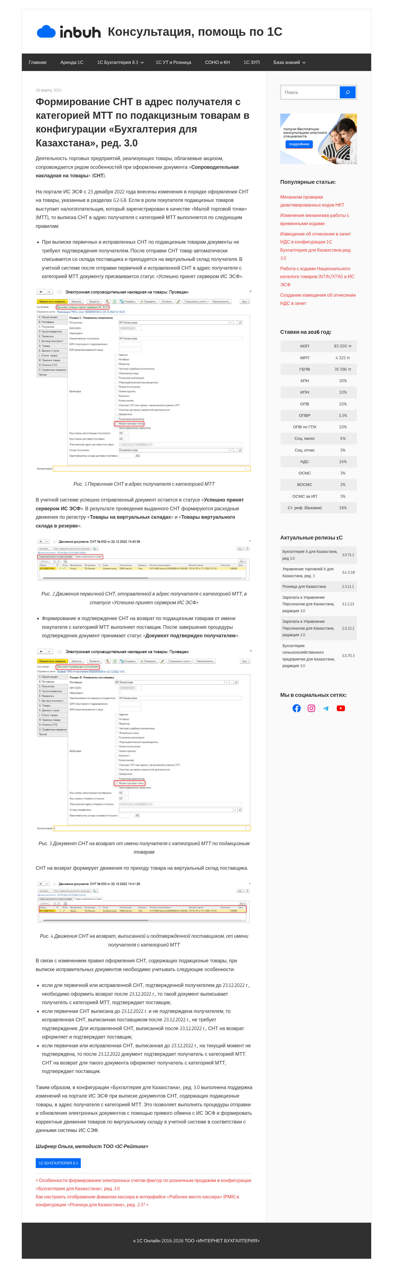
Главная (38, 62)
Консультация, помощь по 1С (195, 31)
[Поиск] (348, 92)
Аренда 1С (71, 62)
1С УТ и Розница (173, 62)
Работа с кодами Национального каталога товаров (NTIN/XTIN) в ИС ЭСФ (317, 277)
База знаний (289, 62)
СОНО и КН (217, 62)
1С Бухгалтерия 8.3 (120, 62)
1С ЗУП (252, 62)
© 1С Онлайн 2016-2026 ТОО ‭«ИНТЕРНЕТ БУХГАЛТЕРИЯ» (196, 1240)
